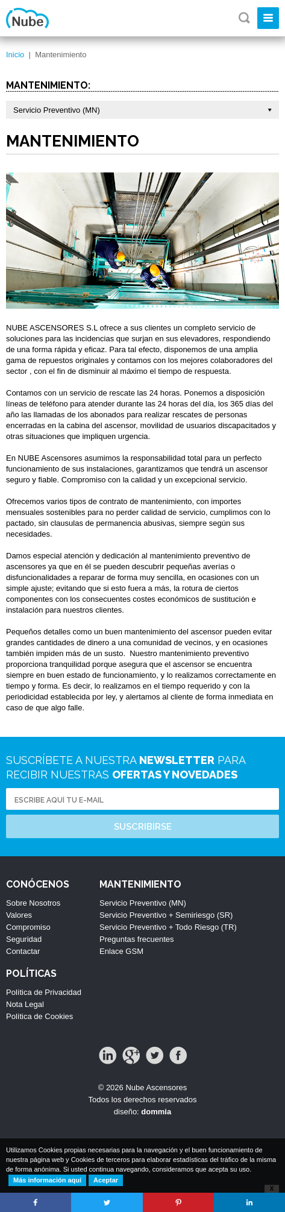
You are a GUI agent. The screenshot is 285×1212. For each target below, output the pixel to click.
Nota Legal (25, 1004)
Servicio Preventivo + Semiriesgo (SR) (166, 915)
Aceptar (105, 1180)
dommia (156, 1111)
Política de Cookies (39, 1016)
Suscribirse (143, 826)
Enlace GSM (121, 951)
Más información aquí (47, 1180)
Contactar (23, 951)
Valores (19, 915)
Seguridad (24, 939)
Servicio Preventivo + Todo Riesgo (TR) (168, 927)
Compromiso (28, 927)
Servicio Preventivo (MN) (142, 902)
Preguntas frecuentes (136, 939)
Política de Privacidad (43, 992)
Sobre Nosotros (33, 902)
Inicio (15, 54)
